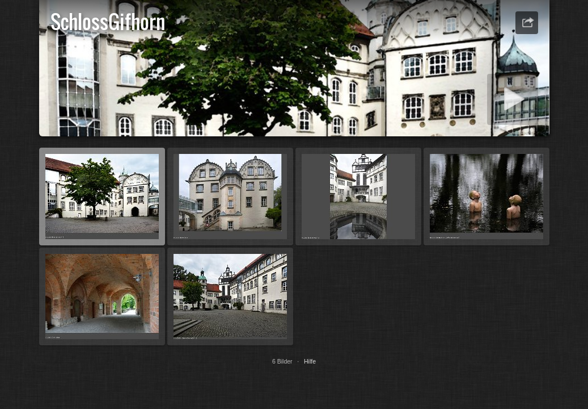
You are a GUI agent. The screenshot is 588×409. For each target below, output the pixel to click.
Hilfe (310, 361)
